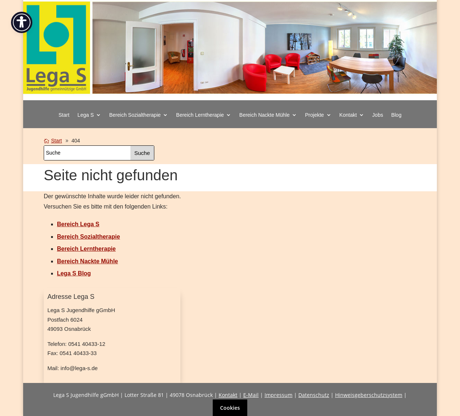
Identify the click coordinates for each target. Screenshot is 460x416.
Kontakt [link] (228, 394)
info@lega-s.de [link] (79, 368)
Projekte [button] (314, 115)
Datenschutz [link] (313, 394)
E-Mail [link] (251, 394)
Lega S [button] (86, 115)
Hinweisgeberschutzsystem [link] (368, 394)
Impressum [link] (278, 394)
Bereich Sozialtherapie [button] (135, 115)
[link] (230, 96)
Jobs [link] (377, 115)
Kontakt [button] (348, 115)
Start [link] (63, 115)
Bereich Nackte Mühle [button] (264, 115)
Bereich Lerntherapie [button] (200, 115)
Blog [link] (396, 115)
